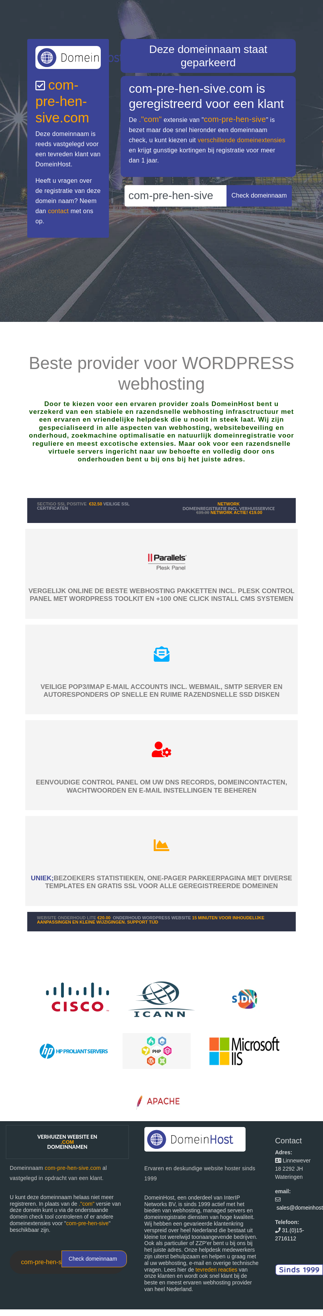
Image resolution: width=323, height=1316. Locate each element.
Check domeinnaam (92, 1259)
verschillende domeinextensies (241, 140)
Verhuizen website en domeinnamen (67, 1142)
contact (58, 211)
